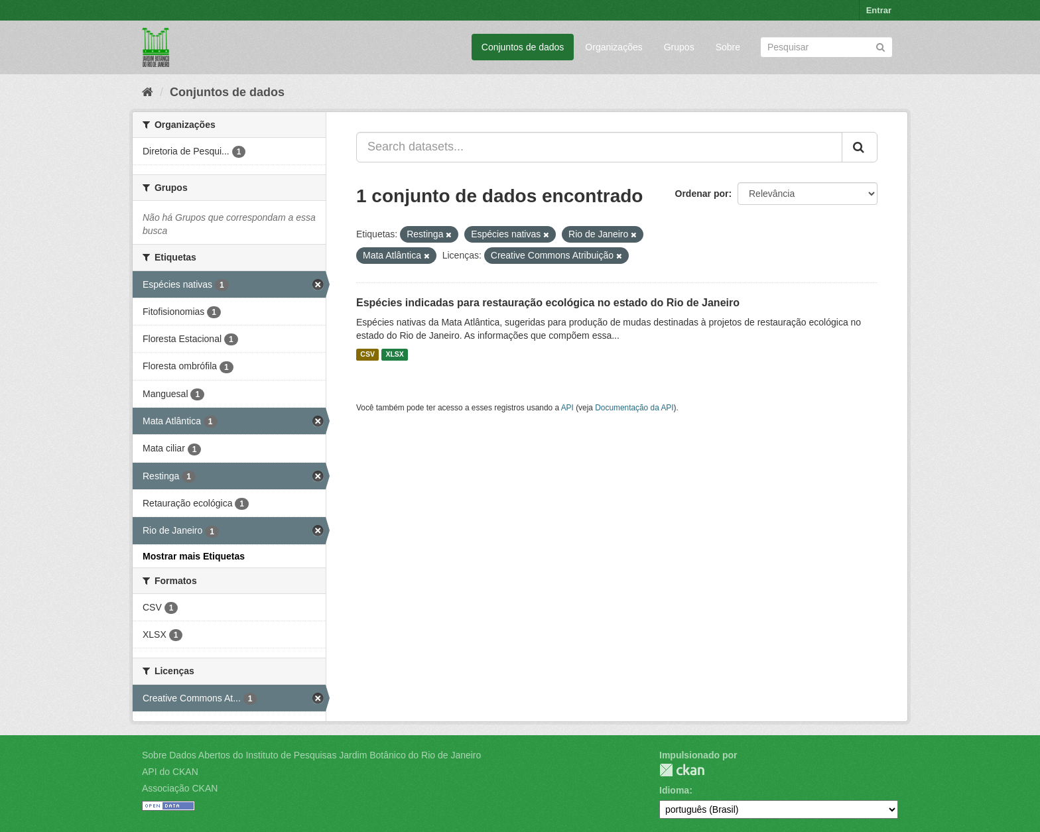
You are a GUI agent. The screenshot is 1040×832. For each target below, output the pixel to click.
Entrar (878, 10)
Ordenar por (702, 193)
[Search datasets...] (599, 147)
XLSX (394, 355)
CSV (367, 355)
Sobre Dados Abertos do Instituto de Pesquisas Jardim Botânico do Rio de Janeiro (311, 755)
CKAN (681, 770)
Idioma (674, 790)
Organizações (613, 47)
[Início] (147, 92)
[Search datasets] (826, 47)
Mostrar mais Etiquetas (194, 556)
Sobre (728, 47)
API (567, 407)
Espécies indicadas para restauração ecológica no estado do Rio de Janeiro (548, 302)
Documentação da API (634, 407)
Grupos (679, 47)
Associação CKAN (180, 788)
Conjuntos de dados (523, 47)
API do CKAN (170, 771)
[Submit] (880, 46)
